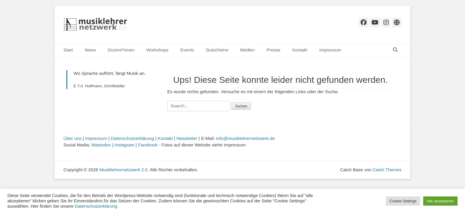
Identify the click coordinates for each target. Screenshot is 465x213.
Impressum (330, 49)
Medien (247, 49)
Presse (274, 49)
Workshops (157, 49)
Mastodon (101, 144)
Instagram (124, 144)
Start (68, 49)
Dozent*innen (121, 49)
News (90, 49)
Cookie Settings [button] (402, 201)
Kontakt (300, 49)
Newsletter (187, 138)
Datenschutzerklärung (132, 138)
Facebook (147, 144)
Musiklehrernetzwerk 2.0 (123, 169)
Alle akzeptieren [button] (440, 201)
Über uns (72, 138)
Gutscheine (217, 49)
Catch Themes (387, 169)
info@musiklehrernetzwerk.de (245, 138)
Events (187, 49)
